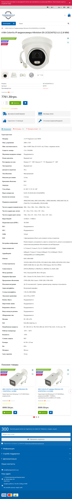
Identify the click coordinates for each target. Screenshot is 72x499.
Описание (6, 129)
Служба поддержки (36, 454)
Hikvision (45, 88)
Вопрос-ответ (33, 129)
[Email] (36, 434)
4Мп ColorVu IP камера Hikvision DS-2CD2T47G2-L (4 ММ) (15, 390)
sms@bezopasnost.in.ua (11, 470)
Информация (36, 449)
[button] (34, 417)
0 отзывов (14, 108)
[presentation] (1, 391)
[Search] (44, 23)
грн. (59, 7)
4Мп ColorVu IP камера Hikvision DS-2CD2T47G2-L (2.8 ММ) (50, 390)
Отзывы (18, 129)
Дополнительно (36, 459)
